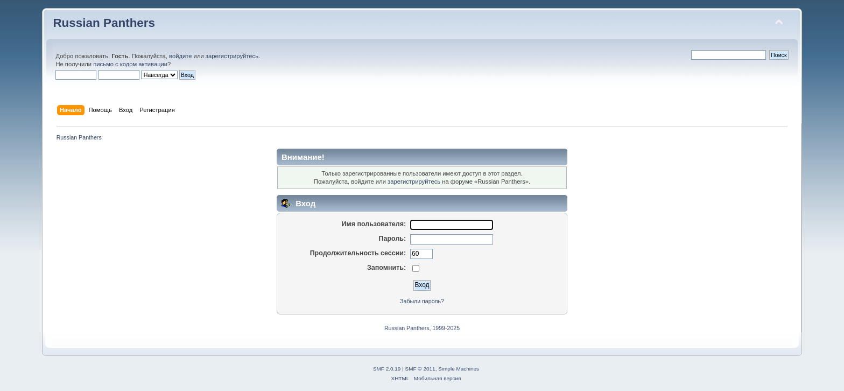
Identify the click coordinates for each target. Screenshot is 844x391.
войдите (180, 56)
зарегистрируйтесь (232, 56)
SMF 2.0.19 (387, 369)
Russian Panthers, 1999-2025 (422, 328)
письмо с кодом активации (130, 64)
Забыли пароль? (422, 301)
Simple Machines (458, 369)
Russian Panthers (104, 23)
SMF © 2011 (420, 369)
